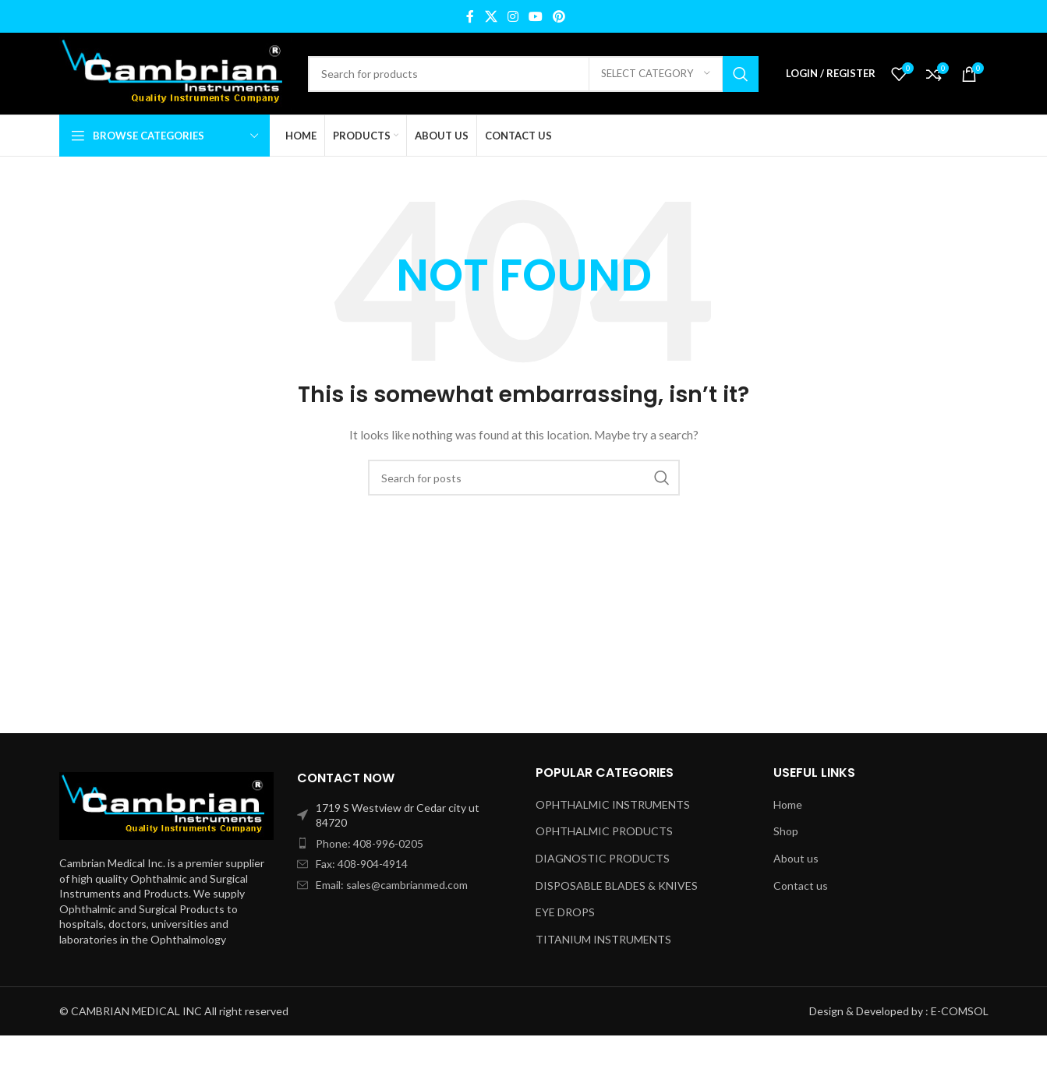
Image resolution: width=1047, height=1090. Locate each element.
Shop (785, 831)
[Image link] (166, 804)
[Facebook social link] (470, 16)
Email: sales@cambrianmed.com (392, 884)
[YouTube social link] (536, 16)
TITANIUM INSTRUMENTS (603, 939)
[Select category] (656, 74)
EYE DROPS (565, 912)
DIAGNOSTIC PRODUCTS (603, 858)
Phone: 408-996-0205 (369, 843)
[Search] (533, 74)
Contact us (800, 885)
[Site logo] (175, 72)
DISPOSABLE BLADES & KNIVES (617, 885)
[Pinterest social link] (559, 16)
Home (787, 804)
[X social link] (490, 16)
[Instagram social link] (512, 16)
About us (796, 858)
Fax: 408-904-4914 (362, 863)
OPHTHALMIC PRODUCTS (604, 831)
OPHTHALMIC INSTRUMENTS (613, 804)
